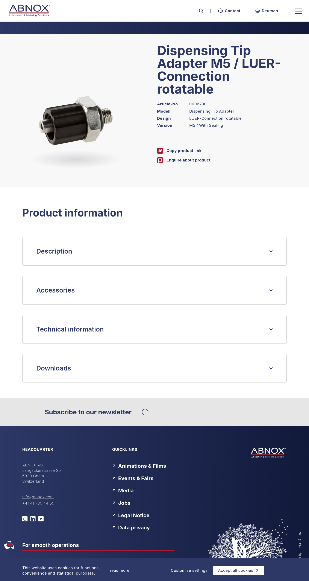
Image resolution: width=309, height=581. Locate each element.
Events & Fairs (133, 478)
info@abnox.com (38, 497)
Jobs (121, 503)
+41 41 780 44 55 (38, 503)
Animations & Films (139, 466)
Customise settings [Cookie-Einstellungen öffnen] (189, 570)
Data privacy (131, 527)
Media (123, 490)
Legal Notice (131, 515)
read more (119, 570)
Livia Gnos (299, 541)
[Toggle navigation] (298, 11)
